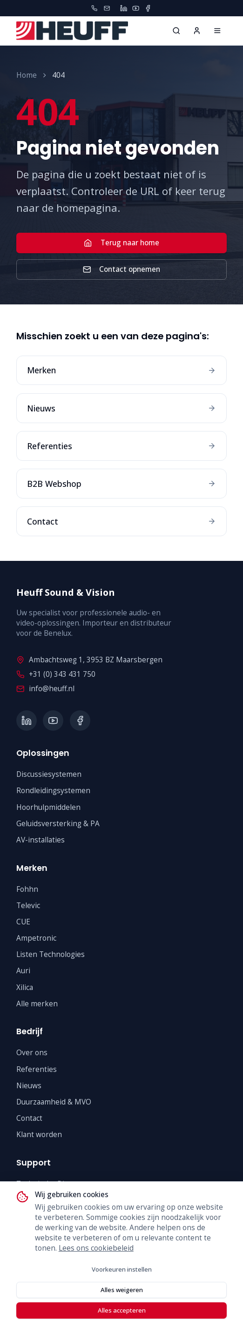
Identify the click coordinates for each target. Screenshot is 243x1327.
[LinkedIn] (123, 8)
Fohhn (27, 889)
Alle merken (37, 1004)
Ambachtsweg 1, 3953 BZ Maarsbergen (89, 660)
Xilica (24, 987)
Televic (28, 905)
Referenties (36, 1069)
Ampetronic (36, 938)
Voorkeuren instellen (122, 1269)
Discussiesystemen (48, 774)
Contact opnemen (121, 269)
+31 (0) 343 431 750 (55, 674)
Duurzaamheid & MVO (53, 1102)
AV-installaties (40, 840)
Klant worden (39, 1134)
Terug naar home (121, 243)
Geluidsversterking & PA (58, 824)
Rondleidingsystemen (53, 790)
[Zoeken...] (176, 30)
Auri (23, 971)
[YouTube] (135, 8)
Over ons (31, 1053)
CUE (23, 922)
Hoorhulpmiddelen (48, 807)
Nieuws (28, 1086)
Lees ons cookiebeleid (96, 1248)
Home (26, 75)
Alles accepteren (122, 1310)
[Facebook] (147, 8)
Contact (29, 1118)
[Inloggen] (197, 30)
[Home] (217, 30)
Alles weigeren (122, 1290)
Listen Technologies (50, 954)
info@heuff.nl (45, 689)
